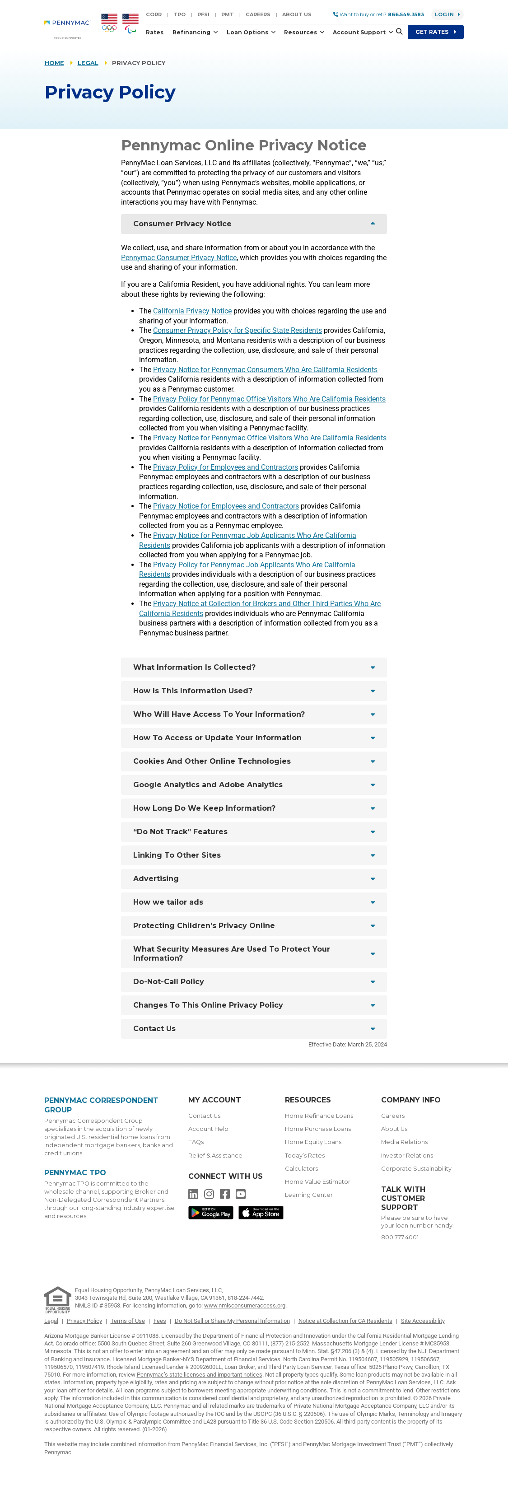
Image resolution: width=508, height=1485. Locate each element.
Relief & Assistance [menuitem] (215, 1155)
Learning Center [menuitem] (309, 1194)
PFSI (203, 14)
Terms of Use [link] (128, 1320)
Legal (88, 63)
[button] (396, 32)
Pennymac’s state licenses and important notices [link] (199, 1374)
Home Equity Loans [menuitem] (313, 1142)
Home (54, 63)
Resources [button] (301, 32)
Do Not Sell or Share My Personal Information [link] (232, 1320)
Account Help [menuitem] (208, 1128)
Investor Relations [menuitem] (407, 1155)
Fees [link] (160, 1320)
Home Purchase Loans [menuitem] (318, 1128)
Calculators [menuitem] (301, 1168)
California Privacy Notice (192, 311)
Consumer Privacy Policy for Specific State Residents (237, 330)
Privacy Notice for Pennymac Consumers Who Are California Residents (265, 369)
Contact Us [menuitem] (204, 1115)
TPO (179, 14)
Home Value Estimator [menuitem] (317, 1181)
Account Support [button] (360, 32)
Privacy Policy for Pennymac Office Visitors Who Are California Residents (269, 399)
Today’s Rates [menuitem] (305, 1155)
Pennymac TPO (75, 1172)
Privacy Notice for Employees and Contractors (226, 506)
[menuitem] (70, 26)
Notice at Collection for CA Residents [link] (345, 1320)
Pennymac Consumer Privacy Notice (179, 257)
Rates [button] (154, 32)
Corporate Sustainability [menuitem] (416, 1168)
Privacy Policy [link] (84, 1320)
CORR (154, 14)
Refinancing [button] (192, 32)
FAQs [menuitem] (196, 1142)
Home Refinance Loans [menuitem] (319, 1115)
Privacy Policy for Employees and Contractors (225, 467)
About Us (297, 14)
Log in (447, 14)
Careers (258, 14)
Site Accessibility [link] (423, 1320)
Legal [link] (51, 1320)
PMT (227, 14)
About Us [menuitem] (394, 1128)
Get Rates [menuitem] (435, 31)
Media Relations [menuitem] (404, 1142)
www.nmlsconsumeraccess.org (244, 1305)
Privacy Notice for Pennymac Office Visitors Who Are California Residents (270, 438)
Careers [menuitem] (393, 1115)
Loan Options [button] (248, 32)
